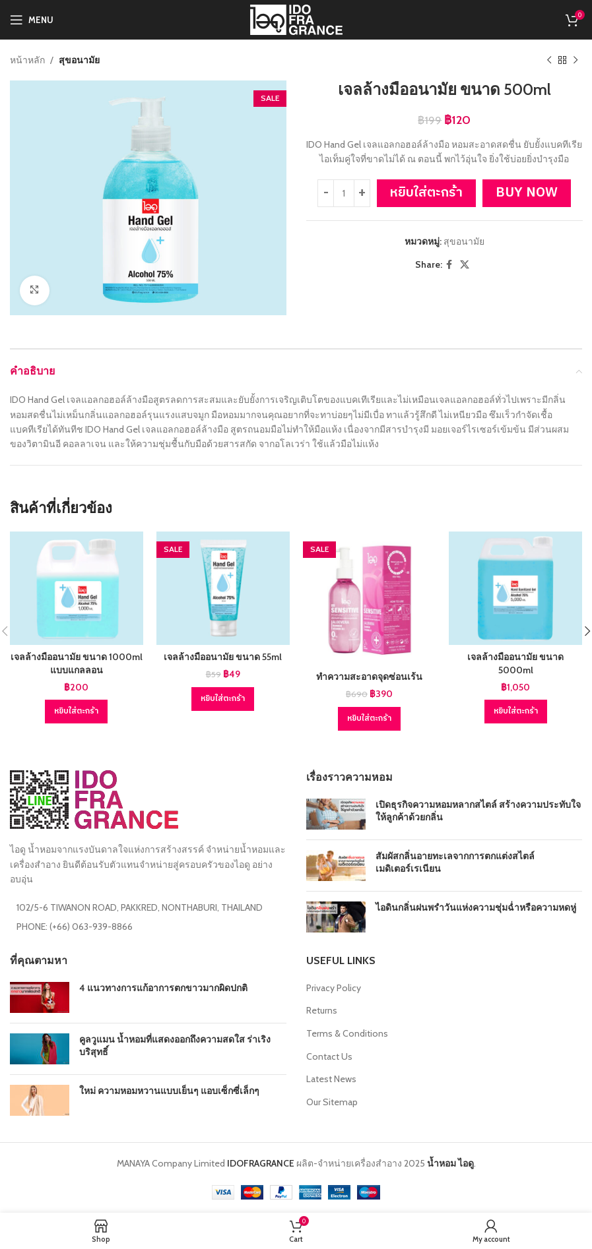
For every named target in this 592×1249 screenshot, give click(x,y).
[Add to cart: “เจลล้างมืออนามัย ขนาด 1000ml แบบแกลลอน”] (76, 711)
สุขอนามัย (79, 60)
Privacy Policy (333, 988)
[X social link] (464, 265)
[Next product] (575, 60)
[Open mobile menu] (31, 20)
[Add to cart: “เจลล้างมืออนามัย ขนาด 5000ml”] (515, 711)
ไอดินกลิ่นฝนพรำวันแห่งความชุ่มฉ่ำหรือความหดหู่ (476, 907)
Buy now (527, 193)
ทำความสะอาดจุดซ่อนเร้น (369, 677)
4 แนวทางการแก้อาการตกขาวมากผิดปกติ (163, 988)
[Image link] (94, 799)
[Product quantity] (344, 194)
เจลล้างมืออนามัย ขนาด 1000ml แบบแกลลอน (77, 663)
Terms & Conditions (347, 1033)
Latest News (331, 1079)
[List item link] (148, 926)
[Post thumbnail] (336, 814)
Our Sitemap (332, 1102)
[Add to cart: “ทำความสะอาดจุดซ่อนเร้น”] (369, 719)
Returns (321, 1010)
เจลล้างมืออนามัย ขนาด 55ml (223, 657)
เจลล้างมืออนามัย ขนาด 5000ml (515, 663)
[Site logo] (296, 18)
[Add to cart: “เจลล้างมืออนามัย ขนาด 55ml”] (222, 699)
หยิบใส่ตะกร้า (426, 193)
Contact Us (329, 1056)
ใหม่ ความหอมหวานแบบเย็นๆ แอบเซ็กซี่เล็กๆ (169, 1091)
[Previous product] (549, 60)
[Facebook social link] (449, 265)
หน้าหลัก (27, 60)
